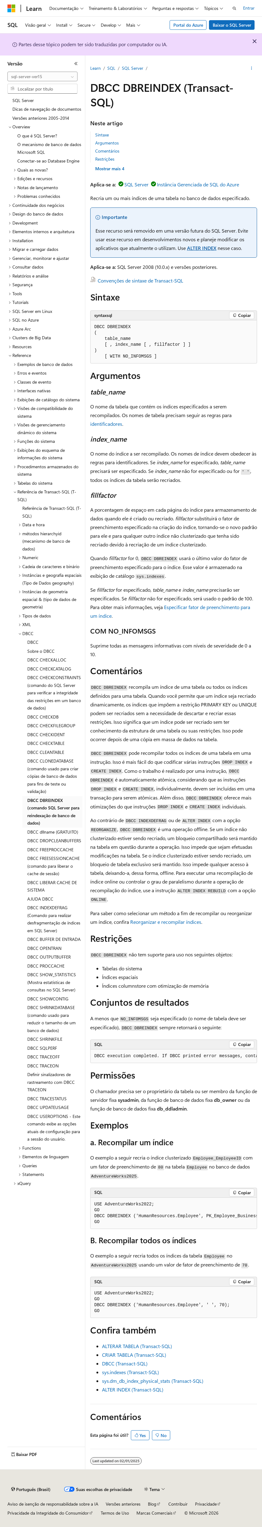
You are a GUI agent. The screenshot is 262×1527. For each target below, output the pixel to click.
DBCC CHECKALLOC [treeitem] (46, 660)
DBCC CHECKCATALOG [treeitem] (49, 669)
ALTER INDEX (201, 248)
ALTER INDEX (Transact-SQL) (132, 1389)
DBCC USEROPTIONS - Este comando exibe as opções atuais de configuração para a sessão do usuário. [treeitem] (53, 1127)
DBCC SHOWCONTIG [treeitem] (48, 999)
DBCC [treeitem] (32, 642)
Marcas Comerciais (154, 1513)
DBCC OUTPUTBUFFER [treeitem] (49, 957)
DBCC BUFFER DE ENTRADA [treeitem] (54, 939)
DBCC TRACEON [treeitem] (43, 1066)
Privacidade (206, 1504)
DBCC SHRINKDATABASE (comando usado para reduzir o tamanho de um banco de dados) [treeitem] (51, 1018)
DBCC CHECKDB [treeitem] (43, 717)
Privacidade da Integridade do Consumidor (48, 1513)
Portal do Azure (188, 25)
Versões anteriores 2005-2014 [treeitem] (40, 118)
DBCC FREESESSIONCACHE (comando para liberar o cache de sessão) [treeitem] (53, 865)
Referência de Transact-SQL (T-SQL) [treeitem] (51, 512)
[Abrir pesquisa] (234, 8)
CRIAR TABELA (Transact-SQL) (134, 1354)
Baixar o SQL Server (232, 25)
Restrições (104, 159)
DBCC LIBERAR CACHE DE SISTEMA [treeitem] (52, 886)
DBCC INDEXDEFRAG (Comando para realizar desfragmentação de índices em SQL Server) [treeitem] (53, 919)
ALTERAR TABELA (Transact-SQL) (137, 1346)
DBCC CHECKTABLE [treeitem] (45, 743)
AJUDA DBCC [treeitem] (40, 899)
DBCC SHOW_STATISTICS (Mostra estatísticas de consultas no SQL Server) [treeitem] (51, 982)
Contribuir (178, 1504)
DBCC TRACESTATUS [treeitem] (47, 1099)
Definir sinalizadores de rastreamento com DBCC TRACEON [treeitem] (51, 1082)
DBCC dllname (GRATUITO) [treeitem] (52, 832)
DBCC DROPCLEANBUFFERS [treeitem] (54, 841)
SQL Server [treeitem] (23, 100)
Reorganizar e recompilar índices (165, 922)
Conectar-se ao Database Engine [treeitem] (48, 161)
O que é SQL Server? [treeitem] (37, 136)
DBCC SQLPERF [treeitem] (42, 1048)
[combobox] (42, 77)
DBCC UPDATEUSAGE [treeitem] (48, 1107)
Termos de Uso (115, 1513)
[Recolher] (75, 63)
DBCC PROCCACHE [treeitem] (45, 966)
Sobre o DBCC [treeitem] (41, 651)
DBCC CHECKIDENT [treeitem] (46, 734)
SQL (111, 68)
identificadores (106, 424)
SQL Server (132, 68)
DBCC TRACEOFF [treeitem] (43, 1057)
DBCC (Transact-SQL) (125, 1363)
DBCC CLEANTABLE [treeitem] (45, 752)
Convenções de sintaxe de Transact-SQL (140, 280)
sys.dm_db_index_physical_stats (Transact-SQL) (152, 1381)
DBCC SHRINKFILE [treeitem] (44, 1039)
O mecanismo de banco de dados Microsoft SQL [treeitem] (49, 148)
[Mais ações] (251, 68)
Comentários (107, 151)
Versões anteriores (123, 1504)
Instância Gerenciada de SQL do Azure (198, 184)
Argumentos (107, 143)
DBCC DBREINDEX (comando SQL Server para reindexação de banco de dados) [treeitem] (53, 811)
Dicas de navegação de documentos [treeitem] (46, 109)
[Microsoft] (11, 8)
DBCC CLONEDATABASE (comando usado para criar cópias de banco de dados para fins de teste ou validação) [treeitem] (52, 776)
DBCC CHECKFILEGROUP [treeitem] (51, 725)
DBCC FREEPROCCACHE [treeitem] (50, 850)
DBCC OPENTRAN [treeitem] (44, 948)
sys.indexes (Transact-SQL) (130, 1372)
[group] (173, 1056)
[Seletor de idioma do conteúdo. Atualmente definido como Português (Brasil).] (30, 1489)
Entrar (249, 8)
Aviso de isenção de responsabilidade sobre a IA (52, 1504)
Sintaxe (102, 135)
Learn (95, 68)
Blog (152, 1504)
